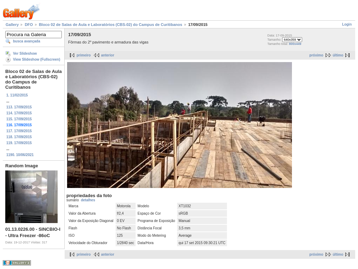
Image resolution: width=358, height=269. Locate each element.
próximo (316, 55)
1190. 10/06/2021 (20, 155)
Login (347, 24)
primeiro (84, 55)
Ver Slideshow (25, 53)
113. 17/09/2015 (19, 107)
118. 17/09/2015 (19, 137)
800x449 (295, 44)
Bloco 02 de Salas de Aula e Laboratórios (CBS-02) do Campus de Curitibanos (110, 24)
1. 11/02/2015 (17, 95)
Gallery (12, 24)
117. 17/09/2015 (19, 131)
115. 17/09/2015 (19, 119)
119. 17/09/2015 (19, 143)
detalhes (88, 200)
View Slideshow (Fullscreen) (36, 59)
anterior (107, 55)
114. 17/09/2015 (19, 113)
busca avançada (26, 41)
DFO (29, 24)
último (338, 55)
